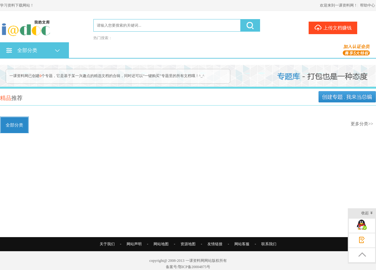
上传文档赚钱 (333, 27)
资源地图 (188, 244)
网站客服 (241, 244)
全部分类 (14, 125)
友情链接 (214, 244)
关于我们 (107, 244)
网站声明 (134, 244)
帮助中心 (367, 5)
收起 (367, 213)
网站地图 (161, 244)
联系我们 (268, 244)
